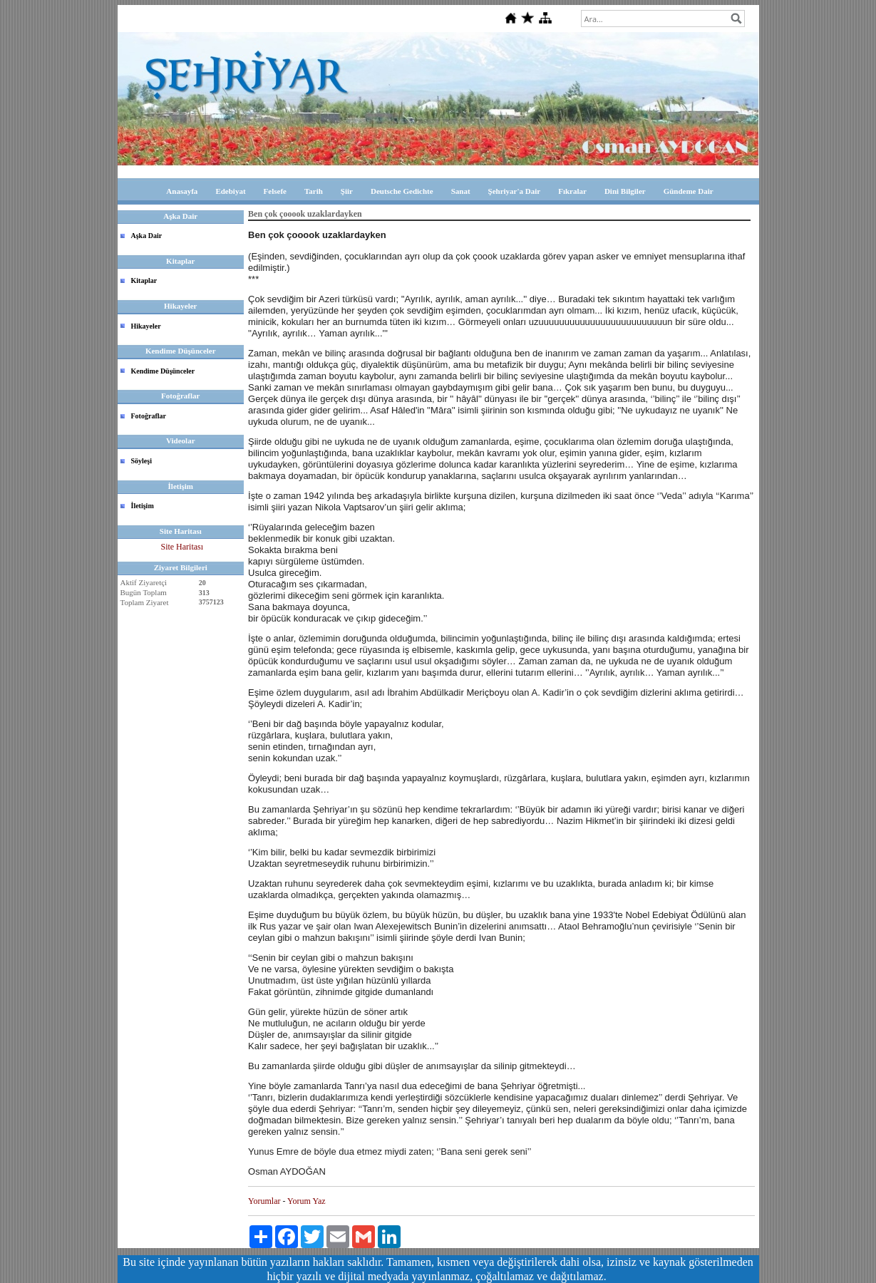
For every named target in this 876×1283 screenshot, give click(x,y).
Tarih (313, 191)
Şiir (347, 191)
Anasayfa (181, 191)
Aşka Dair (147, 235)
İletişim (142, 506)
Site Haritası (181, 547)
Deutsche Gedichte (402, 191)
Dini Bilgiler (625, 191)
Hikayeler (146, 326)
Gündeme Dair (688, 191)
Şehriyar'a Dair (514, 191)
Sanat (460, 191)
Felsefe (275, 191)
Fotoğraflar (148, 416)
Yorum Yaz (306, 1201)
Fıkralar (572, 191)
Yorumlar (264, 1201)
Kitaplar (144, 280)
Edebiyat (230, 191)
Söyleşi (141, 461)
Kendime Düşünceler (163, 371)
